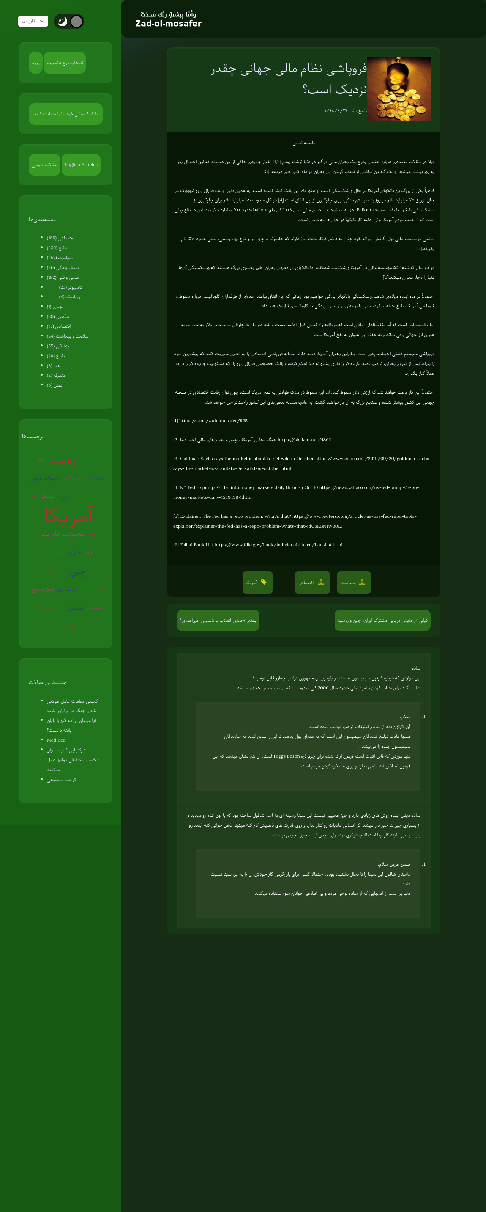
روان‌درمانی (87, 589)
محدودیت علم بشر (62, 533)
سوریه (64, 496)
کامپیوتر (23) (71, 287)
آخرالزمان (68, 626)
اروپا (85, 478)
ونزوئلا (53, 608)
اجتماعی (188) (60, 238)
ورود (35, 62)
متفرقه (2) (56, 375)
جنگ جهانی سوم (90, 496)
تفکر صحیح (43, 589)
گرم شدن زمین (67, 589)
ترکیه (41, 459)
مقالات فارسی (44, 164)
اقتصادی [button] (306, 582)
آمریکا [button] (252, 582)
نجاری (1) (55, 306)
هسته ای (54, 552)
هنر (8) (53, 366)
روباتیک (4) (69, 296)
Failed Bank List (196, 545)
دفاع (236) (57, 248)
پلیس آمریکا (71, 478)
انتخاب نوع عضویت (65, 62)
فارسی (35, 21)
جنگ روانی (94, 608)
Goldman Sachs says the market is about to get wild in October (247, 458)
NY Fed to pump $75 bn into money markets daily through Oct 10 (249, 487)
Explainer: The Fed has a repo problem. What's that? (235, 516)
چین (78, 570)
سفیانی (41, 608)
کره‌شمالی (48, 496)
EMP (34, 496)
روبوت (89, 552)
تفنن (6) (54, 385)
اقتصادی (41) (59, 326)
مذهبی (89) (58, 316)
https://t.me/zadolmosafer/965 (213, 421)
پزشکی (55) (58, 346)
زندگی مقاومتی (53, 571)
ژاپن (63, 608)
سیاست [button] (348, 582)
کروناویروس (89, 459)
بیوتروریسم (99, 478)
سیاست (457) (60, 257)
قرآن (102, 589)
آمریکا (69, 515)
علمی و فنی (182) (63, 277)
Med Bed (56, 740)
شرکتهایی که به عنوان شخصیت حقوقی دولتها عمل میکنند (73, 760)
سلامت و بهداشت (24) (68, 336)
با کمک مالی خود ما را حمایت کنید (66, 114)
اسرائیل (76, 608)
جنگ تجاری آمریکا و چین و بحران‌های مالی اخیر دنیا (228, 439)
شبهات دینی (45, 478)
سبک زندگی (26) (63, 267)
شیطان (92, 533)
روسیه (62, 459)
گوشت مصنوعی (61, 779)
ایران (94, 571)
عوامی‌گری (75, 552)
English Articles (81, 164)
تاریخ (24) (56, 356)
